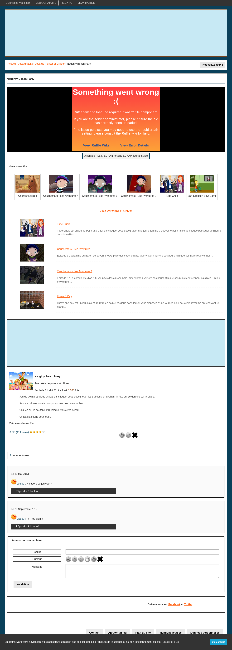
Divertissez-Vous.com (18, 2)
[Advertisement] (116, 32)
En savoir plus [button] (171, 641)
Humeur (37, 559)
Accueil (12, 63)
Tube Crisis (63, 224)
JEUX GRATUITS (46, 2)
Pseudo (37, 552)
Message (37, 566)
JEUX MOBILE (86, 2)
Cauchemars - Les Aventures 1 (74, 271)
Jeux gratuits (25, 63)
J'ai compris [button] (218, 642)
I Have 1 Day (64, 296)
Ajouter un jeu (117, 632)
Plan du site (143, 632)
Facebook (174, 604)
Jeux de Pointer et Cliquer (50, 63)
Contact (94, 632)
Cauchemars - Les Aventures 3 (74, 249)
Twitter (188, 604)
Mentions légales (171, 632)
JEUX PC (67, 2)
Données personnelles (205, 632)
